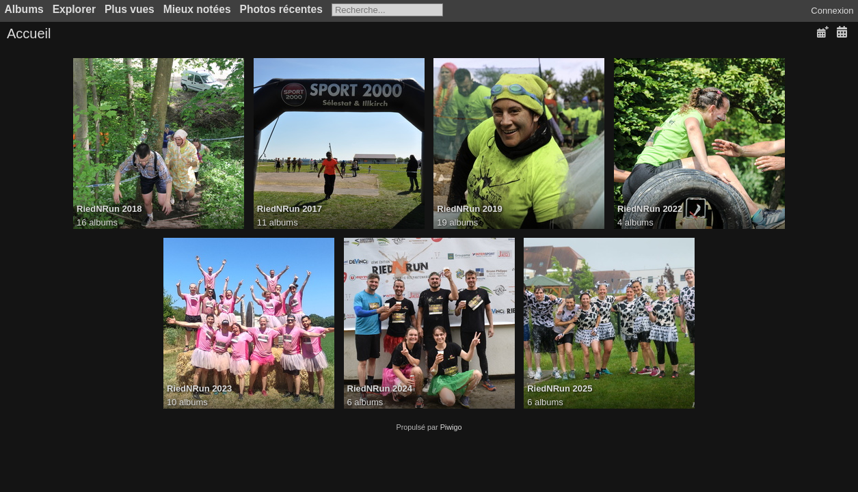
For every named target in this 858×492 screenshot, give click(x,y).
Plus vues (130, 9)
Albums (24, 9)
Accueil (29, 33)
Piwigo (451, 427)
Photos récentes (281, 9)
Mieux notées (197, 9)
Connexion (832, 10)
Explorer (74, 9)
